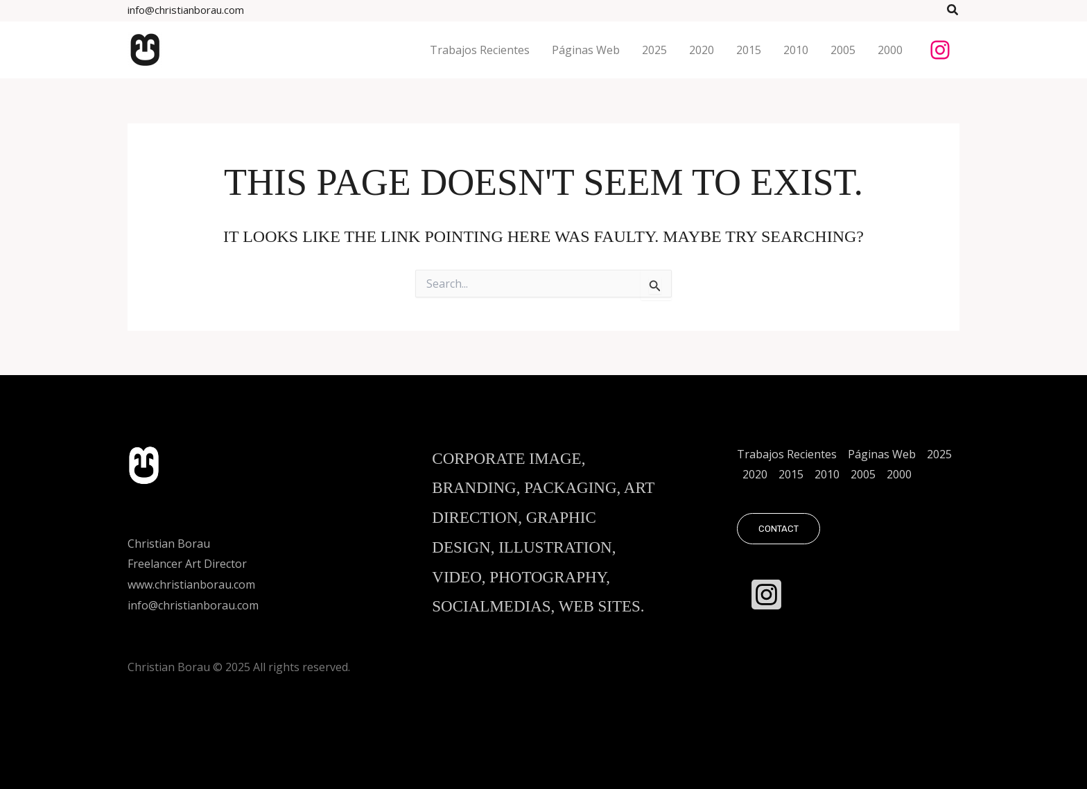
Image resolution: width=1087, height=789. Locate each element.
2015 (791, 474)
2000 (899, 474)
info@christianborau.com (186, 10)
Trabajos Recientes (787, 454)
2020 (754, 474)
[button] (953, 10)
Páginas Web (882, 454)
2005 (863, 474)
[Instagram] (766, 594)
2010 (827, 474)
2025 (939, 454)
